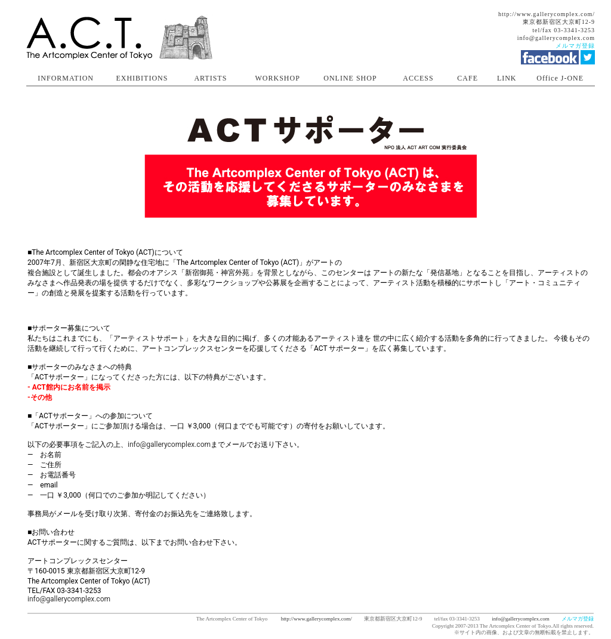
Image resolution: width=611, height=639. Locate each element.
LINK (507, 78)
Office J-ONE (560, 78)
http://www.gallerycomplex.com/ (546, 14)
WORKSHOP (277, 78)
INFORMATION (66, 78)
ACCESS (418, 78)
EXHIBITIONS (142, 78)
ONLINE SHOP (350, 78)
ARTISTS (210, 78)
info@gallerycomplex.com (556, 38)
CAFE (467, 78)
